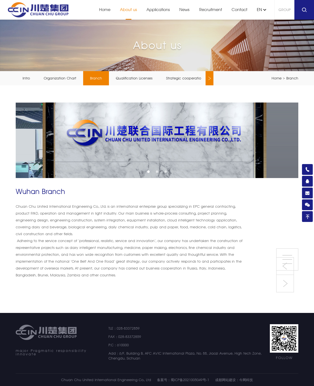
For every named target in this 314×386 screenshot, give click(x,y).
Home (104, 9)
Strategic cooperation (184, 78)
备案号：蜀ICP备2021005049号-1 (183, 380)
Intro (26, 78)
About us (128, 9)
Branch (96, 78)
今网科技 (246, 380)
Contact (239, 9)
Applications (158, 9)
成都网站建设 (225, 380)
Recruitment (210, 9)
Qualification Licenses (134, 78)
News (184, 9)
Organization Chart (60, 78)
